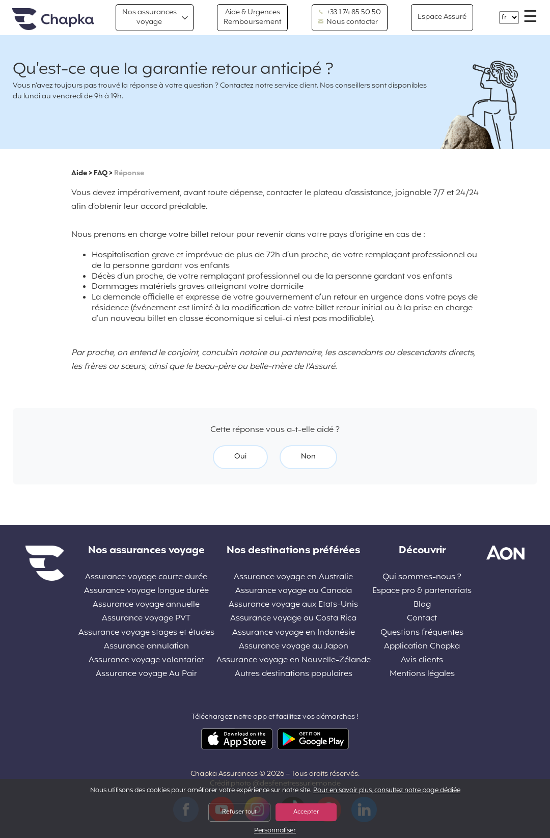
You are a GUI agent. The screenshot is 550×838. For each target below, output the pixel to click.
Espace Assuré (442, 17)
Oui (240, 456)
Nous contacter (348, 22)
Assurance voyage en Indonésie (293, 633)
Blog (422, 605)
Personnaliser (275, 831)
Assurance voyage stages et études (146, 633)
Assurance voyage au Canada (293, 591)
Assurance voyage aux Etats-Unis (293, 605)
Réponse (129, 173)
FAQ (100, 173)
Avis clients (422, 660)
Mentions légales (422, 674)
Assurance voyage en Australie (293, 577)
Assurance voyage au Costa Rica (293, 618)
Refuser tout (239, 812)
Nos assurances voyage (149, 17)
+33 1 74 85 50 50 (349, 12)
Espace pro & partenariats (422, 591)
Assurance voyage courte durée (146, 577)
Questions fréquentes (421, 633)
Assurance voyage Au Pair (146, 674)
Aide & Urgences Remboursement (252, 17)
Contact (422, 618)
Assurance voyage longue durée (146, 591)
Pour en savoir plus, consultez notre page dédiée (386, 791)
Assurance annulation (146, 646)
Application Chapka (422, 646)
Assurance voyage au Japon (293, 646)
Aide (79, 173)
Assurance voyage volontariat (146, 660)
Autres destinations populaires (293, 674)
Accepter (306, 812)
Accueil (53, 19)
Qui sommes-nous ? (421, 577)
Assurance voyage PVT (146, 618)
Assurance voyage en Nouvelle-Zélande (293, 660)
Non (308, 456)
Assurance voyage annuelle (146, 605)
